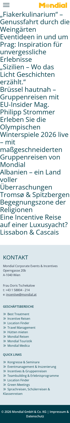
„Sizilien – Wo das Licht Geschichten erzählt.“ (27, 74)
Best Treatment (18, 314)
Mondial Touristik (19, 341)
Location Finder (18, 323)
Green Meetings (18, 385)
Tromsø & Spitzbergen (35, 194)
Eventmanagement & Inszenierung (31, 367)
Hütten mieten (17, 332)
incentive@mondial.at (21, 294)
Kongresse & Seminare (23, 362)
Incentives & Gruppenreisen (27, 371)
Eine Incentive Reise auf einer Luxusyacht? (34, 220)
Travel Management (21, 328)
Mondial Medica (18, 346)
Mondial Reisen (18, 337)
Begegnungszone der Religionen (33, 205)
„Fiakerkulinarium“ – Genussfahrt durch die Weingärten (35, 22)
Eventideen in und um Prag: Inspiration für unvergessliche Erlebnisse (34, 48)
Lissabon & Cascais (29, 232)
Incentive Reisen (18, 318)
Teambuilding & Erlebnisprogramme (33, 376)
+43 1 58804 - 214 (18, 290)
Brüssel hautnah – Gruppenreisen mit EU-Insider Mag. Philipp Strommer (29, 100)
